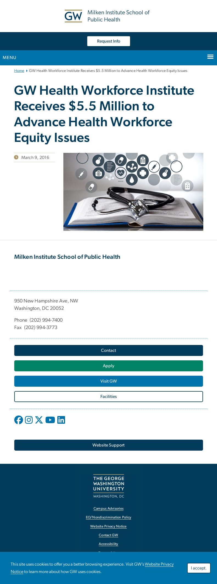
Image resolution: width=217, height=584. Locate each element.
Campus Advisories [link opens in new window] (108, 508)
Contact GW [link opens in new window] (108, 535)
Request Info (108, 41)
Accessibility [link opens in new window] (108, 544)
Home (19, 71)
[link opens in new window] (108, 486)
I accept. (199, 568)
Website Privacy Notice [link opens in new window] (108, 526)
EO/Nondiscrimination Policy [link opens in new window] (108, 517)
